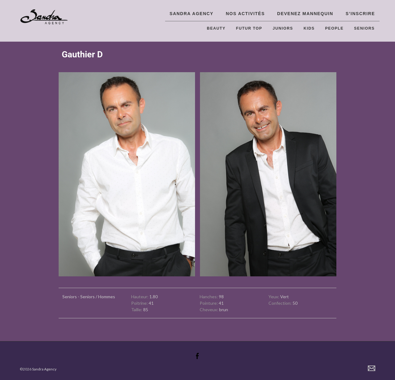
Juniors (283, 28)
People (334, 28)
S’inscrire (360, 13)
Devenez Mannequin (305, 13)
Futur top (249, 28)
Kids (309, 28)
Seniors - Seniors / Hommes (88, 296)
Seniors (364, 28)
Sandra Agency (192, 13)
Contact (371, 368)
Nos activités (245, 13)
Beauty (216, 28)
